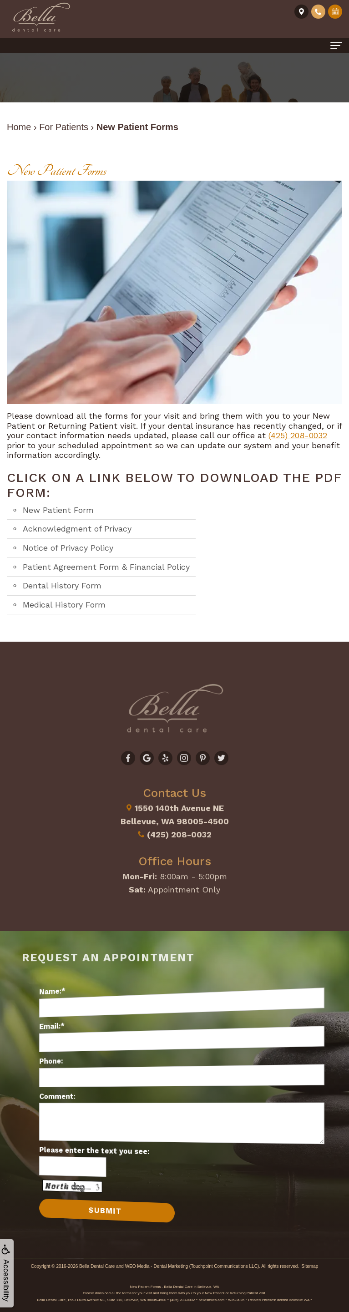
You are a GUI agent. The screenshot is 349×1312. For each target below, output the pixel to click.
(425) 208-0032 (297, 435)
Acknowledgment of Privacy (77, 528)
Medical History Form (64, 604)
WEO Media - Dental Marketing (156, 1266)
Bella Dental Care (97, 1266)
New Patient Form (58, 510)
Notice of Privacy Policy (68, 547)
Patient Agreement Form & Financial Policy (106, 567)
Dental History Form (62, 585)
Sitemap (310, 1266)
